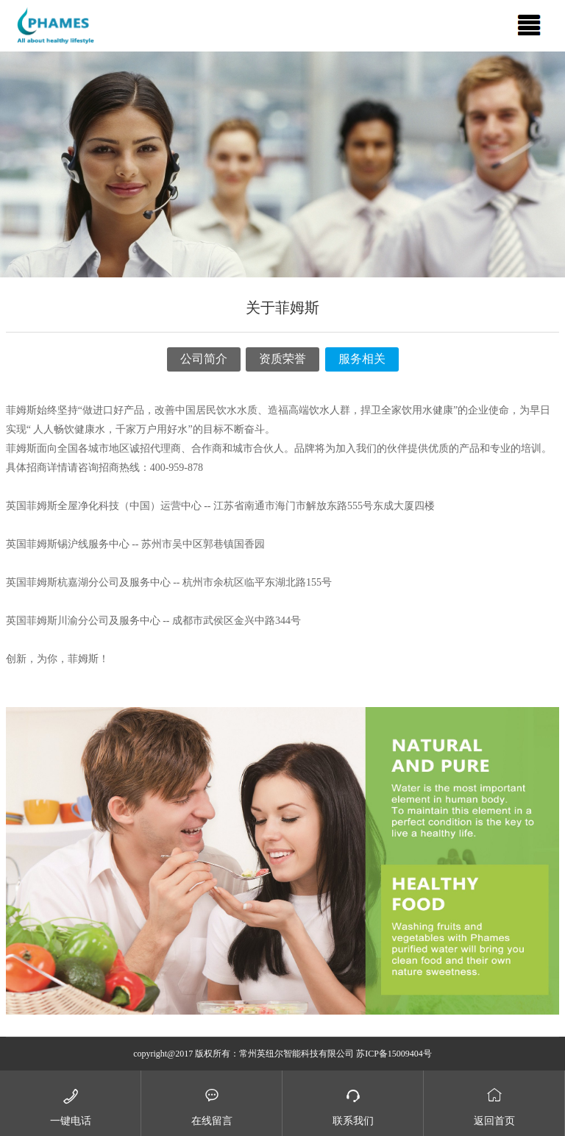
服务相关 (361, 358)
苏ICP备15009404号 (394, 1053)
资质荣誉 (282, 358)
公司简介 (203, 358)
